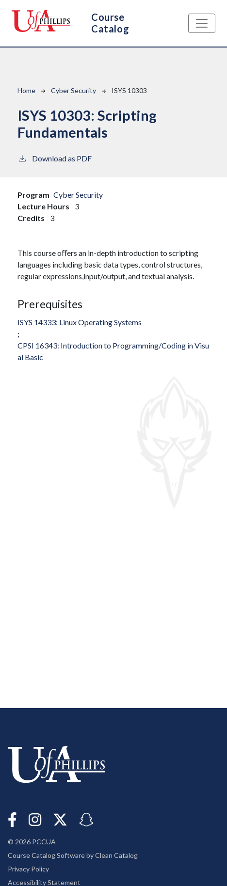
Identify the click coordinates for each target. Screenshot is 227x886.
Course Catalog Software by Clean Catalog (73, 855)
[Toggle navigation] (201, 23)
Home (26, 90)
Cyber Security (73, 90)
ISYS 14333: (79, 322)
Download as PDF (54, 158)
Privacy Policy (28, 869)
